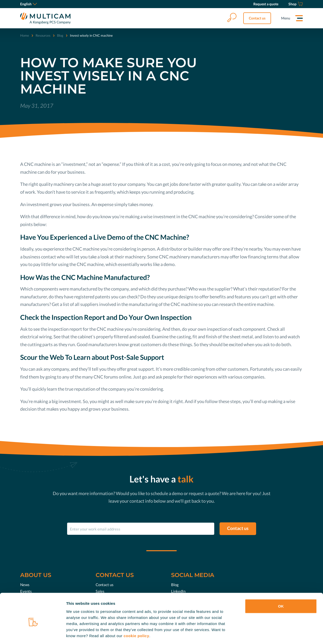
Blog (60, 35)
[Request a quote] (265, 4)
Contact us (257, 18)
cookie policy (136, 612)
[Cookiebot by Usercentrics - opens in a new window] (33, 633)
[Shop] (295, 4)
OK (281, 583)
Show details (265, 633)
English (28, 4)
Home (24, 35)
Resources (43, 35)
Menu (285, 18)
